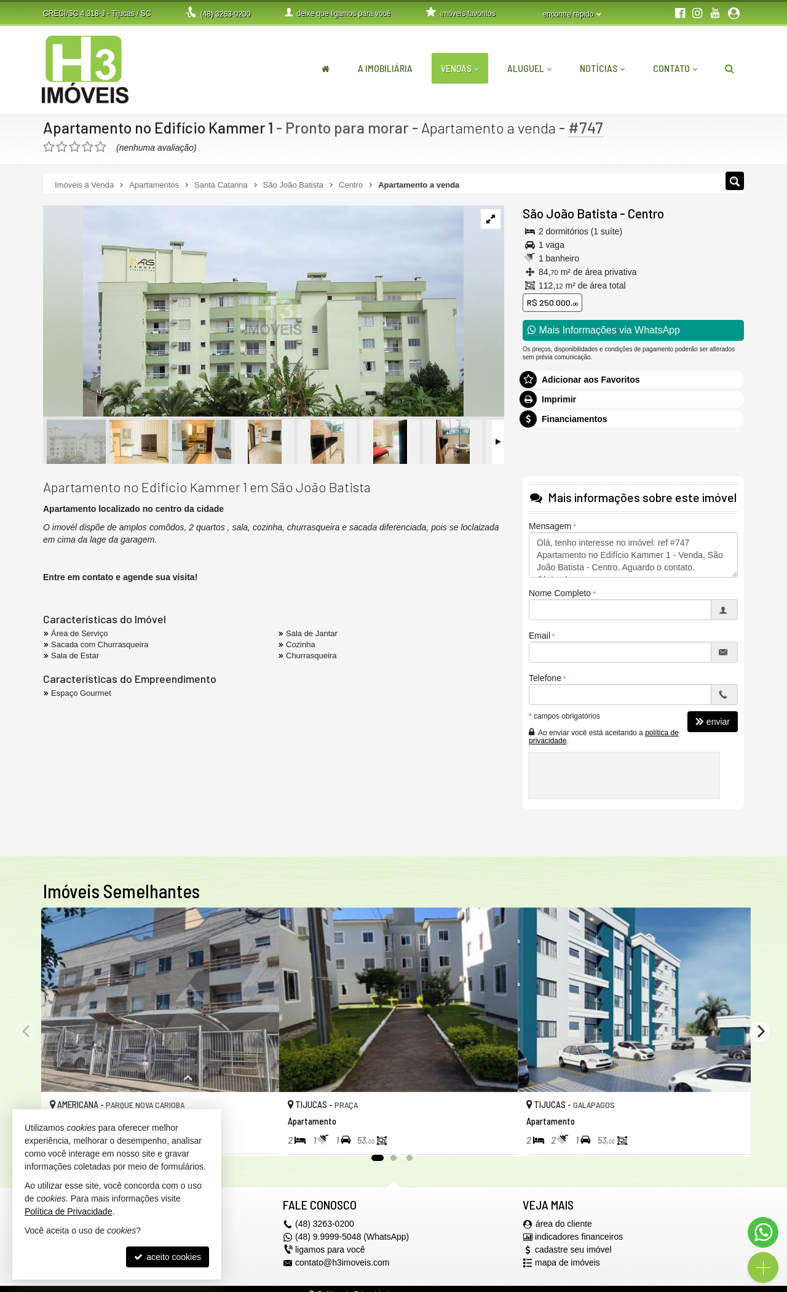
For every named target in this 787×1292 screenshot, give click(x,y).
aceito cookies (167, 1257)
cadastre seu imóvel (573, 1250)
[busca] (729, 68)
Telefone (545, 678)
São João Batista (570, 213)
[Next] (759, 1031)
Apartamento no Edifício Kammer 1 (158, 127)
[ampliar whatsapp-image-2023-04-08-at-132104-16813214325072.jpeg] (253, 312)
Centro (646, 213)
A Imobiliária (385, 68)
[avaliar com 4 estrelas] (87, 147)
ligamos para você (330, 1250)
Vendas (460, 68)
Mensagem (550, 526)
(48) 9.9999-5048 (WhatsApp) (352, 1237)
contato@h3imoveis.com (342, 1263)
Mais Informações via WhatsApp (604, 330)
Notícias (602, 68)
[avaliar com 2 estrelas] (62, 147)
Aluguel (529, 68)
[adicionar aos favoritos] (256, 1134)
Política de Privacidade (68, 1211)
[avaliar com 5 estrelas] (100, 147)
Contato (675, 68)
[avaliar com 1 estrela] (49, 147)
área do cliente (564, 1224)
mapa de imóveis (567, 1263)
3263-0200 (225, 14)
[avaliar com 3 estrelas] (75, 147)
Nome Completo (560, 593)
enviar (712, 722)
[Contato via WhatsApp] (763, 1232)
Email (539, 635)
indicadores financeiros (579, 1237)
